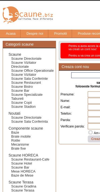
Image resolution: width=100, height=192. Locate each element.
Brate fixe (18, 148)
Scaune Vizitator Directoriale (23, 65)
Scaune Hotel (21, 163)
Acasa (8, 33)
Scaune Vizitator (23, 75)
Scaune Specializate (27, 95)
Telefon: (66, 113)
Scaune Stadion (23, 107)
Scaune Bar (20, 91)
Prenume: (67, 94)
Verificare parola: (73, 126)
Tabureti (17, 99)
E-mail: (65, 107)
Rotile (15, 140)
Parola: (66, 120)
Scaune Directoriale (26, 59)
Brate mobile (21, 136)
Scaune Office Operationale (32, 71)
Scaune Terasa (21, 182)
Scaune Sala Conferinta (29, 121)
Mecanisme (20, 144)
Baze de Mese (22, 175)
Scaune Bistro (22, 87)
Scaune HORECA (23, 155)
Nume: (65, 101)
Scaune (15, 54)
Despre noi (32, 33)
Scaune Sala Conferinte (29, 79)
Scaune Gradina (23, 186)
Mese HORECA (23, 171)
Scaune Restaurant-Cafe (30, 159)
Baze (15, 132)
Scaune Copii (21, 103)
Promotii (58, 33)
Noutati (14, 113)
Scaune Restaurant (26, 83)
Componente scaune (26, 128)
